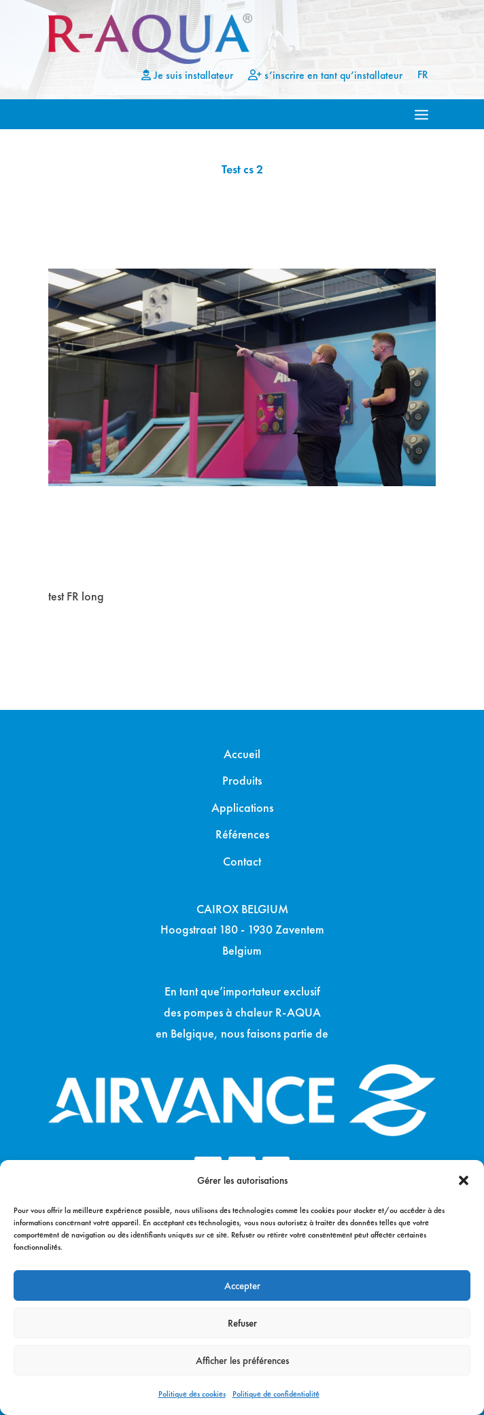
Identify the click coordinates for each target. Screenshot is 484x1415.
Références (242, 834)
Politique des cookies (192, 1393)
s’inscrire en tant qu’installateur (325, 75)
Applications (242, 807)
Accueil (242, 754)
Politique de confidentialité (275, 1393)
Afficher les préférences (242, 1360)
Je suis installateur (187, 75)
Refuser (242, 1323)
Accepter (242, 1286)
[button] (463, 1180)
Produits (242, 780)
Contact (242, 861)
